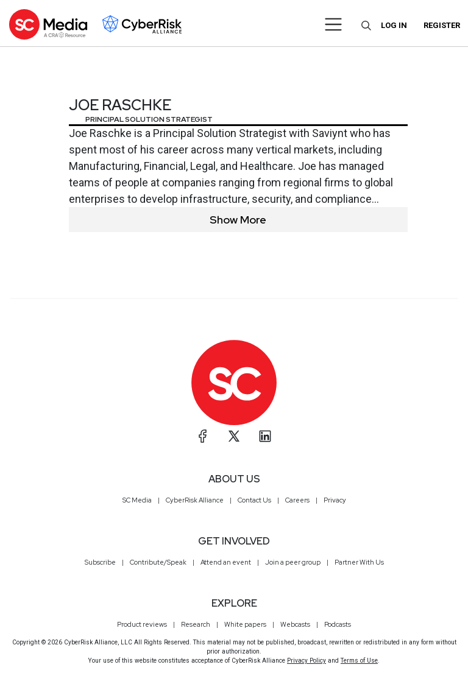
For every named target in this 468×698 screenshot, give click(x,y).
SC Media (137, 500)
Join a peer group (293, 562)
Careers (297, 500)
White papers (245, 624)
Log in (394, 25)
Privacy (335, 500)
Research (195, 624)
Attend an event (225, 562)
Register (442, 25)
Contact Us (254, 500)
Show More (238, 220)
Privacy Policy (306, 660)
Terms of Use (359, 660)
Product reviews (142, 624)
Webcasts (295, 624)
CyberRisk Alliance (195, 500)
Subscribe (100, 562)
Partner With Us (359, 562)
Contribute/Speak (158, 562)
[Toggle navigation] (333, 24)
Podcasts (337, 624)
